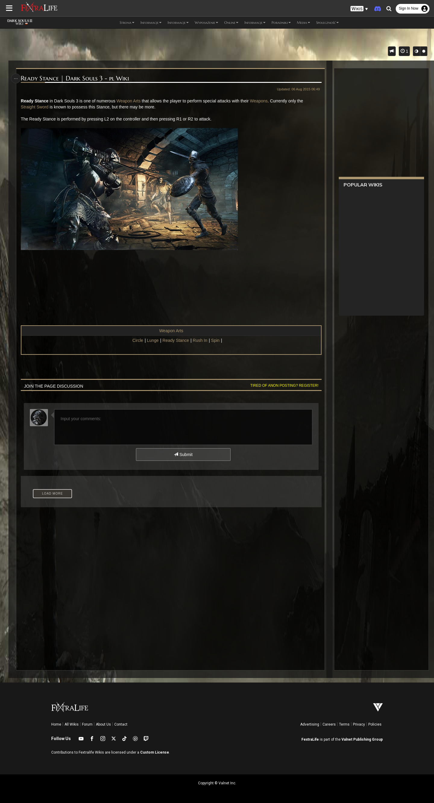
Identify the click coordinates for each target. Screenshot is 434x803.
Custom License (154, 752)
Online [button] (231, 22)
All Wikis (71, 724)
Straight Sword (36, 107)
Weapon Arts (130, 100)
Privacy (359, 724)
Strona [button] (127, 22)
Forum (87, 724)
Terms (344, 724)
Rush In (200, 340)
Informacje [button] (151, 22)
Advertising (309, 724)
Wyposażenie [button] (206, 22)
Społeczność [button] (327, 22)
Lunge (153, 340)
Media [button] (303, 22)
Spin (215, 340)
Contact (120, 724)
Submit (183, 454)
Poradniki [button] (281, 22)
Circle (137, 340)
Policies (375, 724)
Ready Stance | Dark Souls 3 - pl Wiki (76, 78)
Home (56, 724)
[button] (359, 9)
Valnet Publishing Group (362, 739)
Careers (329, 724)
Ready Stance (175, 340)
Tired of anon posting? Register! (283, 385)
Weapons (260, 100)
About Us (103, 724)
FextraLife (310, 739)
